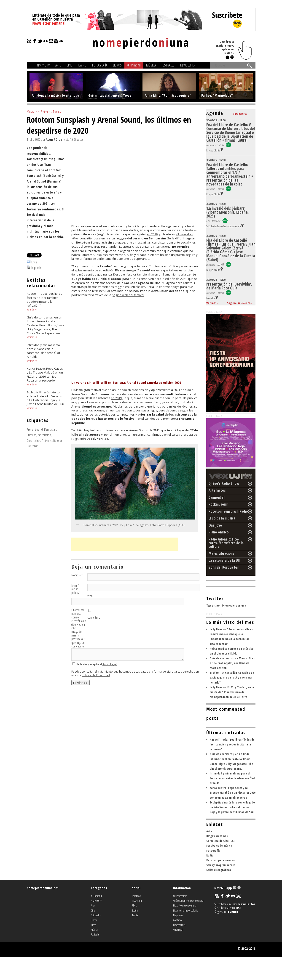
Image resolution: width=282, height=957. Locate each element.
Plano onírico (219, 532)
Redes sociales (179, 925)
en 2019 (152, 234)
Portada (57, 111)
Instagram (137, 901)
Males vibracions (221, 553)
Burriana (31, 434)
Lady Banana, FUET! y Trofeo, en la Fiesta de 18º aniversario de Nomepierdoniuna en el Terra (232, 692)
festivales (47, 440)
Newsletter (187, 65)
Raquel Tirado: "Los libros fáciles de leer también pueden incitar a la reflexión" (232, 744)
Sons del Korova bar (224, 567)
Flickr (134, 905)
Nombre (77, 575)
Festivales (168, 65)
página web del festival (128, 295)
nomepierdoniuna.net (43, 887)
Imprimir (36, 267)
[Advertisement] (124, 544)
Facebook (136, 896)
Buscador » (240, 114)
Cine (69, 65)
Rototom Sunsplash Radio (228, 511)
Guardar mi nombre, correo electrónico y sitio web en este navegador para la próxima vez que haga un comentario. (78, 628)
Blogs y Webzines (217, 836)
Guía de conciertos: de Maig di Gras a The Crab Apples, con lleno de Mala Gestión (232, 663)
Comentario (93, 617)
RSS (238, 907)
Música (151, 65)
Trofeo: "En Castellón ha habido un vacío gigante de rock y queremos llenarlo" (232, 677)
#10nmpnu (134, 65)
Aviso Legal (109, 664)
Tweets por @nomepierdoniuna (226, 605)
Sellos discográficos (218, 870)
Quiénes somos (180, 896)
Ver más (30, 309)
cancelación (44, 434)
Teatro (82, 65)
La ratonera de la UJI (224, 560)
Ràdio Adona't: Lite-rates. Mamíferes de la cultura (226, 543)
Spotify (135, 910)
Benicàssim (50, 429)
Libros (117, 65)
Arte (58, 65)
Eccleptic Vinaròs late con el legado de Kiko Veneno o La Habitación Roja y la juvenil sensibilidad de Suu (232, 807)
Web (90, 596)
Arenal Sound (35, 429)
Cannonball (217, 497)
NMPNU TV (43, 65)
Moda (93, 925)
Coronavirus (33, 440)
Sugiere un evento (238, 303)
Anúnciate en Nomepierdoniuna (188, 901)
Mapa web (178, 915)
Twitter (135, 915)
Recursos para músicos (220, 860)
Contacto (177, 920)
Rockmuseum (218, 504)
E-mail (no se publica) (76, 589)
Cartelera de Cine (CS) (220, 841)
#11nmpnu (96, 896)
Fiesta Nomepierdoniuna (184, 905)
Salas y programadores (220, 865)
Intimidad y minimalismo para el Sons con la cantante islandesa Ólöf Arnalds (232, 778)
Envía (34, 262)
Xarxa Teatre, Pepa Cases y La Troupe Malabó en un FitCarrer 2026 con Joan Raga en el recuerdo (232, 792)
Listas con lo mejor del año (185, 910)
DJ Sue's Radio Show (224, 483)
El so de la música (222, 518)
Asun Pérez (54, 139)
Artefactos (217, 490)
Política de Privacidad (96, 675)
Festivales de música (219, 845)
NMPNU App (227, 887)
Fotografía (99, 65)
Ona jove (215, 525)
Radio (209, 855)
